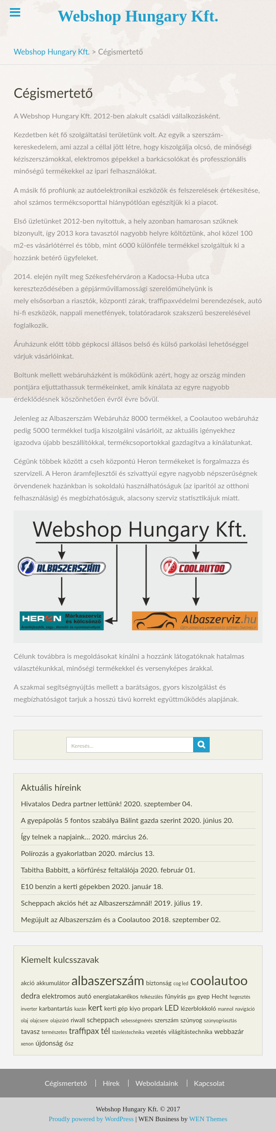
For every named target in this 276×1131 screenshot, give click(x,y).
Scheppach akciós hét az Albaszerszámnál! (86, 902)
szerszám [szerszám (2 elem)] (167, 1020)
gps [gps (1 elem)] (191, 997)
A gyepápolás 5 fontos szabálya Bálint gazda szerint (101, 820)
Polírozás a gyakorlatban (58, 853)
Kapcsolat (209, 1083)
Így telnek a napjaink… (55, 836)
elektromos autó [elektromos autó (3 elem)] (66, 996)
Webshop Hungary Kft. (137, 16)
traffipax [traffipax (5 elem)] (84, 1031)
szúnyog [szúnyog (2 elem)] (192, 1020)
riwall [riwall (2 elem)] (78, 1020)
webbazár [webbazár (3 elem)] (229, 1031)
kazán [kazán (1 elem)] (80, 1009)
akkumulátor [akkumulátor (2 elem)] (52, 983)
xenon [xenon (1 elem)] (27, 1043)
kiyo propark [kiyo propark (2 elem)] (146, 1008)
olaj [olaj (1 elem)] (24, 1020)
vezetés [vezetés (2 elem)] (156, 1031)
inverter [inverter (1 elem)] (29, 1009)
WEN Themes (208, 1119)
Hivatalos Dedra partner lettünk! (71, 803)
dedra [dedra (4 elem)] (30, 995)
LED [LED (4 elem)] (171, 1007)
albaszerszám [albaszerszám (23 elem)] (108, 980)
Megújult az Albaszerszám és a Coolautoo (85, 919)
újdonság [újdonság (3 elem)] (49, 1043)
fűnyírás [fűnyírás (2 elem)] (175, 996)
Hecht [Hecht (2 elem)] (219, 996)
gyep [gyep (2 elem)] (203, 996)
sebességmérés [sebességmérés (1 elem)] (137, 1020)
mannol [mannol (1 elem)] (225, 1009)
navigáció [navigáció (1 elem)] (245, 1009)
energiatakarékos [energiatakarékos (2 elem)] (115, 996)
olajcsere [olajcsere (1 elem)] (39, 1020)
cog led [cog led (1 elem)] (180, 983)
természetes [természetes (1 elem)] (54, 1032)
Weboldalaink (156, 1083)
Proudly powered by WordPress (91, 1119)
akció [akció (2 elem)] (27, 983)
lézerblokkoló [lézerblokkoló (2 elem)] (198, 1008)
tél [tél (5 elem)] (105, 1031)
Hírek (111, 1083)
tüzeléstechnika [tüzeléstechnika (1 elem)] (128, 1032)
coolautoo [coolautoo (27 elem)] (219, 980)
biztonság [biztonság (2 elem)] (159, 983)
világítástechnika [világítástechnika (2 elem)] (190, 1031)
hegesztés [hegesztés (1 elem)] (240, 997)
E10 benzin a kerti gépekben (65, 886)
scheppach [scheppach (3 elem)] (103, 1020)
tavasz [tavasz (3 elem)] (30, 1031)
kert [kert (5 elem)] (95, 1007)
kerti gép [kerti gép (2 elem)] (116, 1008)
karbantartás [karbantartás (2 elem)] (55, 1008)
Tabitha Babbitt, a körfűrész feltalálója (79, 869)
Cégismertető (66, 1083)
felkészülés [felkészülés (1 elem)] (151, 997)
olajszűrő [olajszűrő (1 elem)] (59, 1020)
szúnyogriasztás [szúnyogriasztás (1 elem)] (220, 1020)
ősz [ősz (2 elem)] (69, 1043)
